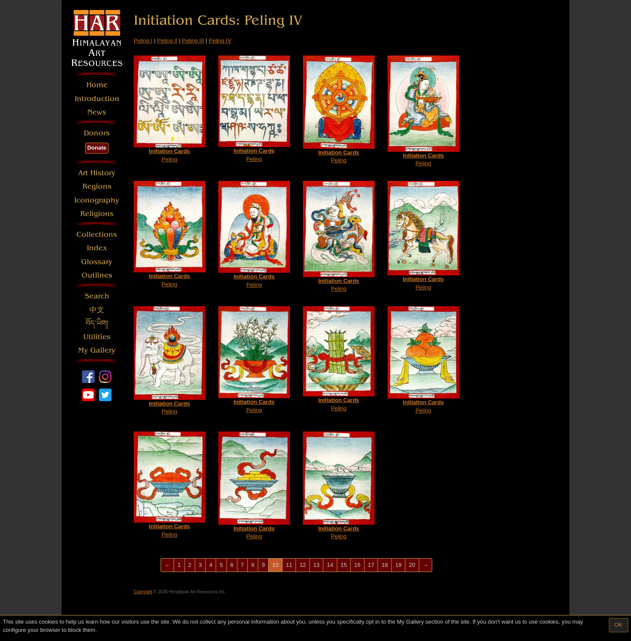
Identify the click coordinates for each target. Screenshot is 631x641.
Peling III (193, 40)
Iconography (96, 200)
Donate (96, 147)
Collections (96, 234)
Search (97, 296)
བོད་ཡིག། (96, 323)
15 (344, 565)
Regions (97, 186)
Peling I (143, 40)
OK (619, 624)
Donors (97, 133)
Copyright (143, 591)
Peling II (167, 40)
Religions (97, 213)
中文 (96, 310)
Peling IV (220, 40)
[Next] (425, 565)
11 (289, 565)
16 (357, 565)
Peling (169, 109)
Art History (96, 173)
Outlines (97, 275)
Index (97, 248)
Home (97, 85)
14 (330, 565)
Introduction (97, 99)
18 (384, 565)
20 (412, 565)
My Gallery (96, 350)
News (96, 112)
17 (371, 565)
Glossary (96, 262)
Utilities (97, 337)
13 (316, 565)
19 (398, 565)
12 (302, 565)
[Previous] (167, 565)
